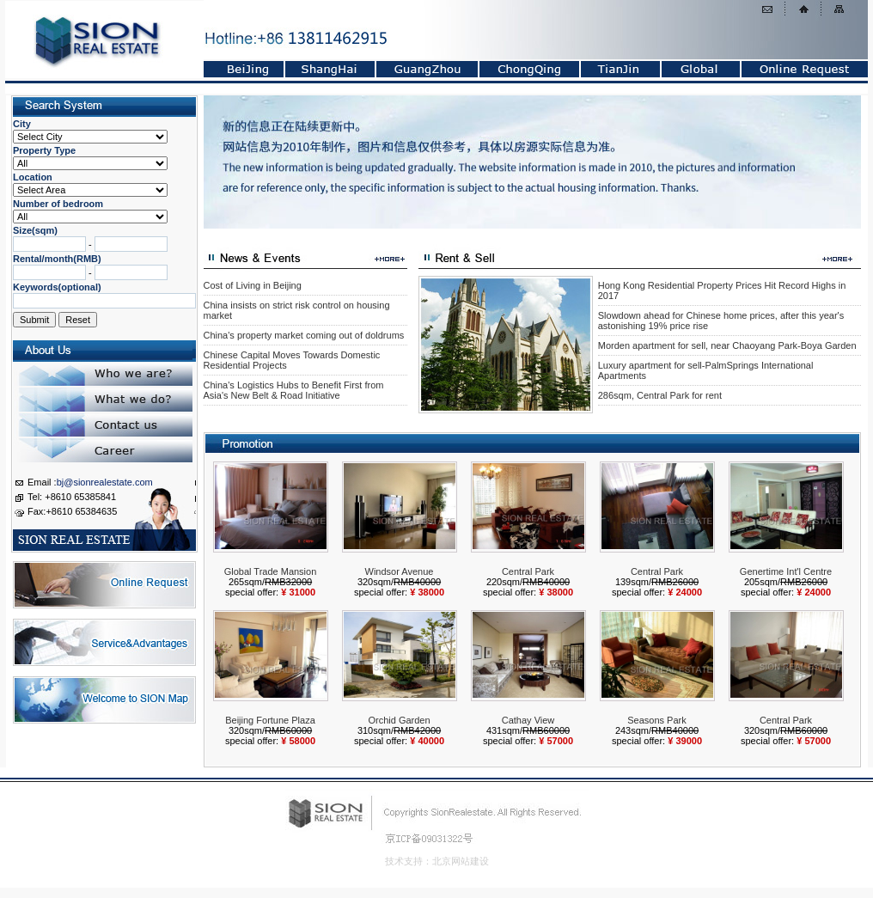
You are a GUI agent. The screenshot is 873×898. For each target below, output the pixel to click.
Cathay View (528, 720)
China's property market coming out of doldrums (304, 335)
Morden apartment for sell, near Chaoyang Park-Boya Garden (727, 345)
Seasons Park (656, 720)
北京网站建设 (460, 861)
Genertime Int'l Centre (786, 571)
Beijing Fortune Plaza (270, 720)
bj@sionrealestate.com (105, 482)
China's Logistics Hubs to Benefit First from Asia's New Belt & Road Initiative (294, 390)
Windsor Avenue (399, 571)
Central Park (528, 571)
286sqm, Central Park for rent (660, 395)
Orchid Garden (399, 720)
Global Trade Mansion (270, 571)
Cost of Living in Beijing (253, 285)
